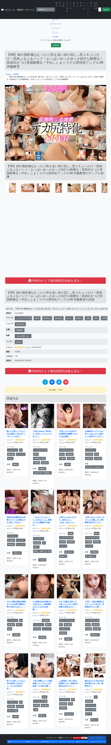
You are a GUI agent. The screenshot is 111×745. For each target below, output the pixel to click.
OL (44, 543)
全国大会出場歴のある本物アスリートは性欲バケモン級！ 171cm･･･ (16, 519)
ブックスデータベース (66, 742)
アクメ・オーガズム (67, 620)
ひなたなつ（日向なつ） (94, 467)
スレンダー (20, 454)
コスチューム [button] (55, 24)
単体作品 (47, 318)
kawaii (18, 342)
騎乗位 (79, 318)
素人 (91, 4)
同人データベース (82, 742)
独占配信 (58, 318)
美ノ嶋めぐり (90, 556)
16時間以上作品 (39, 458)
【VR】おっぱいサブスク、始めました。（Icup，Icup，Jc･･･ (68, 519)
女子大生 (20, 706)
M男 (81, 4)
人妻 (63, 4)
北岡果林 (94, 552)
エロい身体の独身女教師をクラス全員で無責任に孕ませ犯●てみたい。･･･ (16, 604)
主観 (35, 710)
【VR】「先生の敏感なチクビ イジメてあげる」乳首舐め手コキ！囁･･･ (94, 604)
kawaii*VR (20, 324)
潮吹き (48, 625)
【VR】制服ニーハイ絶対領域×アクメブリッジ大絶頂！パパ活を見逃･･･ (42, 683)
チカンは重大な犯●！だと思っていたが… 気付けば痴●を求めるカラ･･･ (68, 604)
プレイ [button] (54, 32)
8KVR (37, 318)
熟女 (56, 4)
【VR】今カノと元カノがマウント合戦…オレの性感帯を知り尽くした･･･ (94, 519)
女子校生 (67, 7)
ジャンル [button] (54, 28)
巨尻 (88, 318)
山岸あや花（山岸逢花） (42, 473)
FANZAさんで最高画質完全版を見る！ (55, 280)
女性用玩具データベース (49, 742)
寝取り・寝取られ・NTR (42, 551)
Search (106, 9)
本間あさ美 (69, 714)
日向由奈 (42, 560)
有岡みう (63, 556)
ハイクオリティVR (23, 318)
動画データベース (14, 742)
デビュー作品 (12, 711)
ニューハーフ (88, 9)
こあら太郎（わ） (23, 336)
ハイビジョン (12, 450)
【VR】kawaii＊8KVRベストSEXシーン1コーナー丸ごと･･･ (42, 434)
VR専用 (16, 74)
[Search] (99, 9)
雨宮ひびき (69, 552)
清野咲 (15, 464)
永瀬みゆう (17, 553)
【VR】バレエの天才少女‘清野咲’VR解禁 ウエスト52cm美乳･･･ (68, 434)
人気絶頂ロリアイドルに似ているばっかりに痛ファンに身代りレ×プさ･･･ (94, 434)
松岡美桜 (42, 637)
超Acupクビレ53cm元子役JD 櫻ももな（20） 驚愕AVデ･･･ (94, 683)
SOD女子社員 (95, 5)
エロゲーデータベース (97, 742)
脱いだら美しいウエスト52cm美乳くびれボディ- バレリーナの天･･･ (16, 434)
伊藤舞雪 (19, 330)
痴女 (74, 4)
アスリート (20, 540)
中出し (77, 5)
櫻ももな (94, 720)
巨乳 (60, 4)
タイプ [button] (55, 19)
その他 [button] (54, 36)
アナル (84, 5)
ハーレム (63, 546)
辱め (96, 454)
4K (21, 450)
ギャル (70, 5)
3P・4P (88, 714)
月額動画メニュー (45, 9)
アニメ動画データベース (30, 742)
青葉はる (42, 716)
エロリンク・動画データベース (18, 9)
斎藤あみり (95, 635)
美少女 (10, 458)
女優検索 (55, 45)
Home (8, 74)
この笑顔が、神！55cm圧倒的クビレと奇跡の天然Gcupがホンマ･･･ (68, 683)
